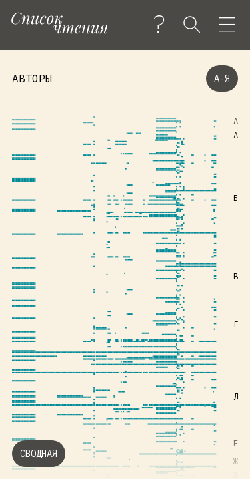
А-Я (222, 78)
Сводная (38, 454)
